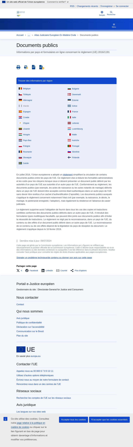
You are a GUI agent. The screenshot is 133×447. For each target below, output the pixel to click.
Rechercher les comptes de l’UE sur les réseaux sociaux (43, 398)
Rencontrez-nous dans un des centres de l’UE (38, 384)
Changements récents (87, 6)
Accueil (20, 35)
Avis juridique (22, 318)
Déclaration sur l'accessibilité (30, 327)
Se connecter (122, 6)
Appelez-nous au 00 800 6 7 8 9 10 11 (34, 371)
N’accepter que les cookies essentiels (109, 419)
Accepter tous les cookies (73, 419)
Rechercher (111, 13)
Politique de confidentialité (29, 322)
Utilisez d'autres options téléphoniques (35, 375)
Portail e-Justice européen (35, 284)
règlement (68, 174)
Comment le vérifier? (57, 2)
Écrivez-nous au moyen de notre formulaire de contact (42, 380)
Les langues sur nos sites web (31, 412)
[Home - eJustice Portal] (20, 13)
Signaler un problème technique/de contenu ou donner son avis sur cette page (54, 257)
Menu (114, 25)
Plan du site (22, 336)
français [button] (102, 13)
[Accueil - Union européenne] (25, 349)
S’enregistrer (106, 6)
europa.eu (36, 356)
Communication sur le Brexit (30, 331)
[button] (20, 270)
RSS (72, 6)
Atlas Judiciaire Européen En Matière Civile (55, 35)
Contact (20, 304)
